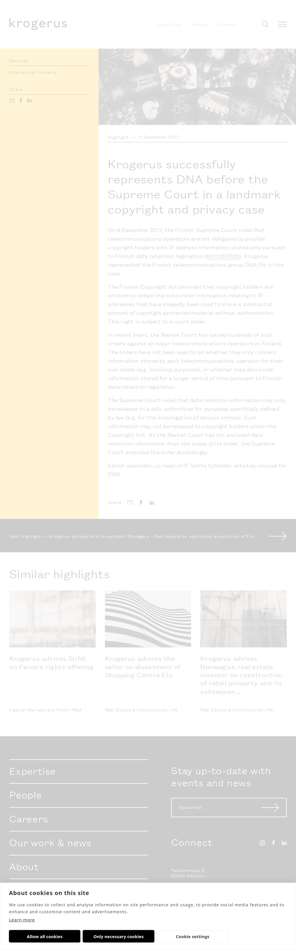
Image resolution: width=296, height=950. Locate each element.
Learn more (22, 920)
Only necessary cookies (93, 936)
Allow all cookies (36, 936)
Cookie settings (151, 936)
